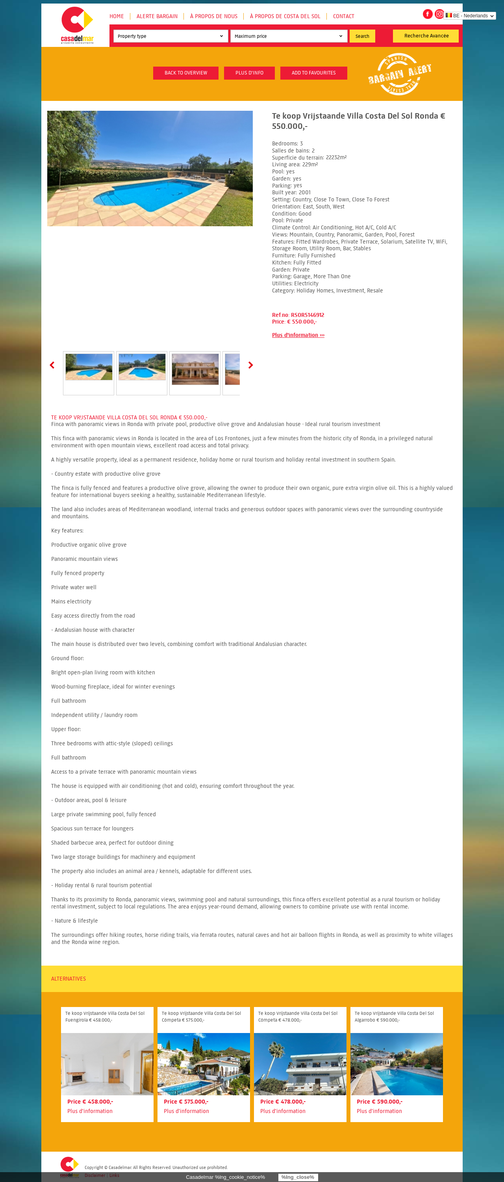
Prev (53, 365)
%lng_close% (298, 1177)
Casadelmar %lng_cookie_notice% (225, 1177)
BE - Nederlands (467, 16)
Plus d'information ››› (298, 335)
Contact (343, 16)
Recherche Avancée (426, 36)
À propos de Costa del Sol (285, 16)
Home (116, 16)
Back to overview (186, 73)
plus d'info (249, 73)
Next (249, 365)
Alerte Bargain (157, 16)
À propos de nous (213, 16)
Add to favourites (314, 73)
